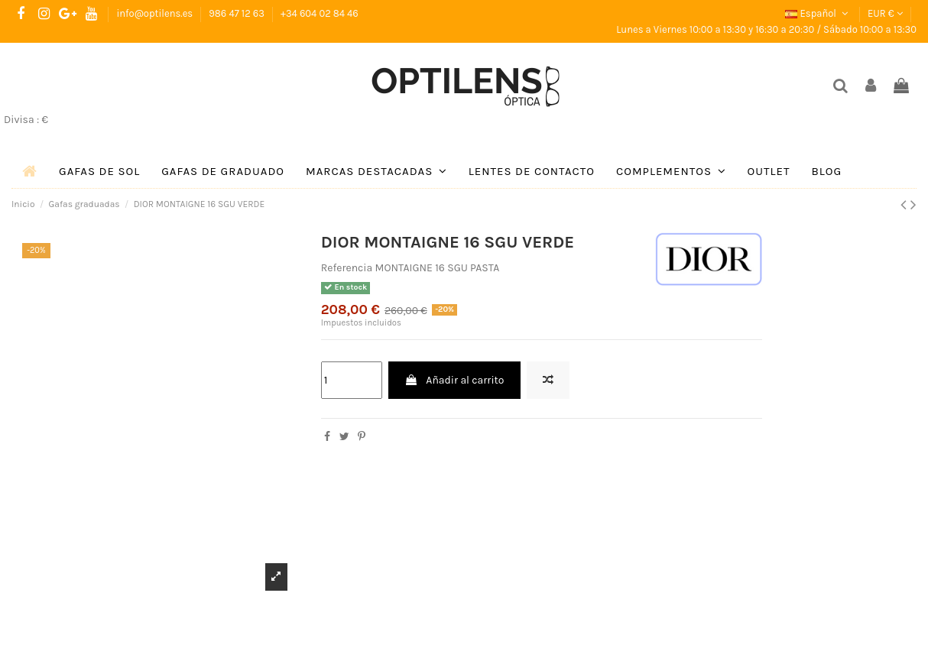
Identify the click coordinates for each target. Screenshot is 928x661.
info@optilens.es (155, 13)
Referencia (347, 267)
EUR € (885, 13)
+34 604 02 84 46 (320, 13)
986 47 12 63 (238, 13)
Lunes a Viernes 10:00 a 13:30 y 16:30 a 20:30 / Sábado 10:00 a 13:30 (766, 29)
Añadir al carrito (454, 380)
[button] (376, 171)
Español (818, 13)
